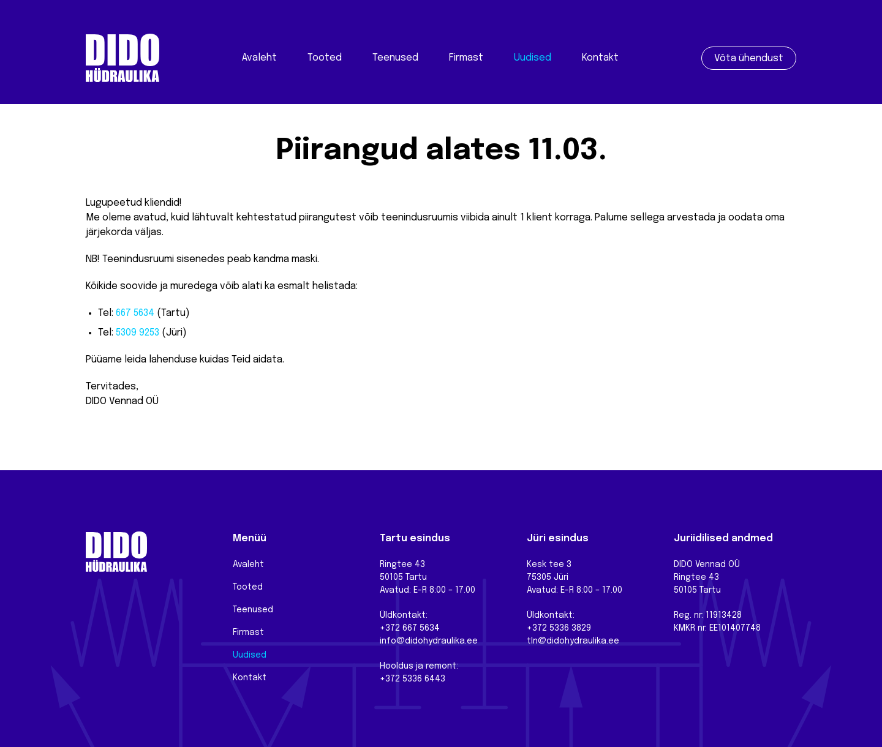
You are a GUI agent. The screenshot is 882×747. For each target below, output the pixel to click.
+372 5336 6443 (412, 679)
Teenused (395, 58)
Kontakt (600, 58)
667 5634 (135, 313)
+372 (538, 628)
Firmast (466, 58)
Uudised (532, 58)
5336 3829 (570, 628)
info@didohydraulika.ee (429, 641)
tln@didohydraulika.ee (573, 641)
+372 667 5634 (410, 628)
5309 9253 (137, 333)
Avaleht (259, 58)
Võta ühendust (748, 58)
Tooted (324, 58)
